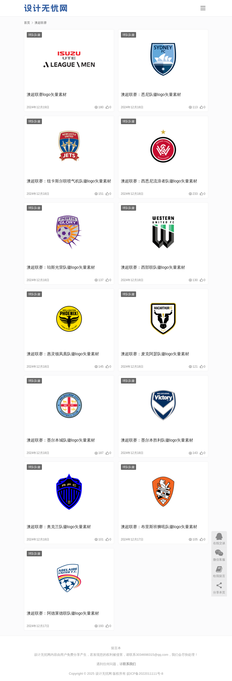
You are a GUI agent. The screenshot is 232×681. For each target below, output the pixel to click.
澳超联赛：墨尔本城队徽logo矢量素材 (61, 440)
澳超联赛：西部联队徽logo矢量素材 (153, 267)
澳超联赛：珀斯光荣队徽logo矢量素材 (61, 267)
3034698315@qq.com (152, 655)
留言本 (116, 648)
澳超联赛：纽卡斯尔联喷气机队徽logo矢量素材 (69, 181)
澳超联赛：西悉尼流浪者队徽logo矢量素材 (159, 181)
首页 (27, 22)
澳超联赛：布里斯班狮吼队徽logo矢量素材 (159, 527)
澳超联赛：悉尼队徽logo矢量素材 (151, 94)
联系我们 (129, 664)
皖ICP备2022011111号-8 (145, 673)
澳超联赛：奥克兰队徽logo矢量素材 (59, 527)
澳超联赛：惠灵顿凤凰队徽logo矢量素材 (63, 354)
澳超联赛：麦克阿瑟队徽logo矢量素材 (155, 354)
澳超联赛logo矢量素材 (47, 94)
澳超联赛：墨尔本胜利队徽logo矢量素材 (157, 440)
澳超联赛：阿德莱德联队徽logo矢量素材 (63, 613)
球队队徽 (34, 35)
